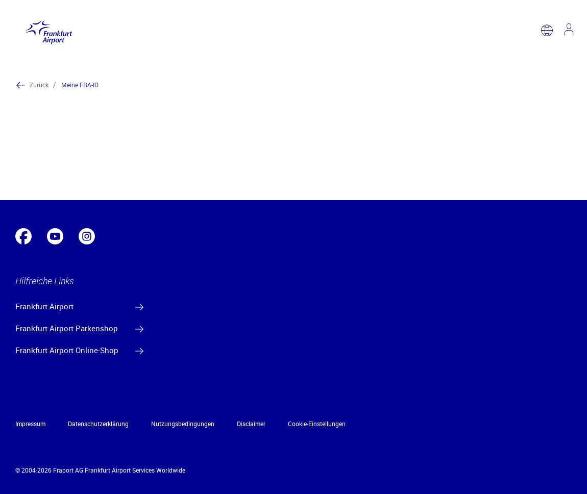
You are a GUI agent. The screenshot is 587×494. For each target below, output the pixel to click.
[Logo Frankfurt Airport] (46, 30)
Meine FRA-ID (80, 85)
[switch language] (547, 30)
